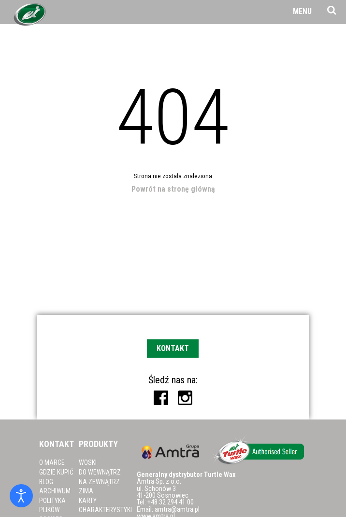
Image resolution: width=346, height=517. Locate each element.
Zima (86, 491)
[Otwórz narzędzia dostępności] (21, 495)
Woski (88, 462)
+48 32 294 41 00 (170, 502)
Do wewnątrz (100, 472)
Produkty (98, 444)
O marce (52, 462)
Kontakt (173, 348)
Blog (46, 482)
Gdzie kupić (56, 472)
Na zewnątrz (99, 482)
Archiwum (55, 491)
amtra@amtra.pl (177, 509)
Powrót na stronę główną (173, 189)
